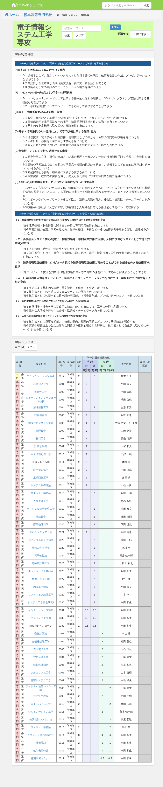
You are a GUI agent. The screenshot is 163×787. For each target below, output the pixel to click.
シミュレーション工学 (40, 711)
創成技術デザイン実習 (40, 422)
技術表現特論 (40, 750)
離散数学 (41, 516)
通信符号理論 (40, 695)
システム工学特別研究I (41, 602)
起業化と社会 (40, 383)
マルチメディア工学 (40, 532)
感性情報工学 (40, 407)
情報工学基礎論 (41, 547)
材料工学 (41, 438)
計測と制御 (40, 446)
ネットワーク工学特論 (40, 571)
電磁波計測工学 (41, 563)
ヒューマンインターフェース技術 (41, 399)
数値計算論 (40, 633)
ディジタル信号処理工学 (41, 508)
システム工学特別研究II (40, 735)
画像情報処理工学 (41, 454)
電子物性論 (40, 555)
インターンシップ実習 (40, 610)
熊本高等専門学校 (38, 15)
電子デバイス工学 (41, 703)
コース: (19, 346)
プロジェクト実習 (41, 617)
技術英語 (41, 742)
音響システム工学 (41, 680)
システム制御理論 (41, 485)
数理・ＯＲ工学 (41, 579)
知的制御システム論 (40, 719)
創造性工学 (40, 391)
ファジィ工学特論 (41, 727)
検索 (146, 5)
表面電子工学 (40, 649)
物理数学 (41, 430)
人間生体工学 (40, 500)
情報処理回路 (40, 664)
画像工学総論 (40, 586)
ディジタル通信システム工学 (41, 688)
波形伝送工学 (40, 657)
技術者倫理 (40, 415)
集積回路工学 (40, 477)
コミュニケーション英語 (41, 376)
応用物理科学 (40, 524)
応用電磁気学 (40, 469)
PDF (115, 27)
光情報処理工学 (41, 641)
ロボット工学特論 (41, 493)
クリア (80, 35)
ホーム (12, 15)
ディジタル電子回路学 (40, 540)
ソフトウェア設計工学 (40, 594)
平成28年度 (141, 34)
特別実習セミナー (41, 758)
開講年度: (123, 33)
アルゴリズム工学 (41, 672)
